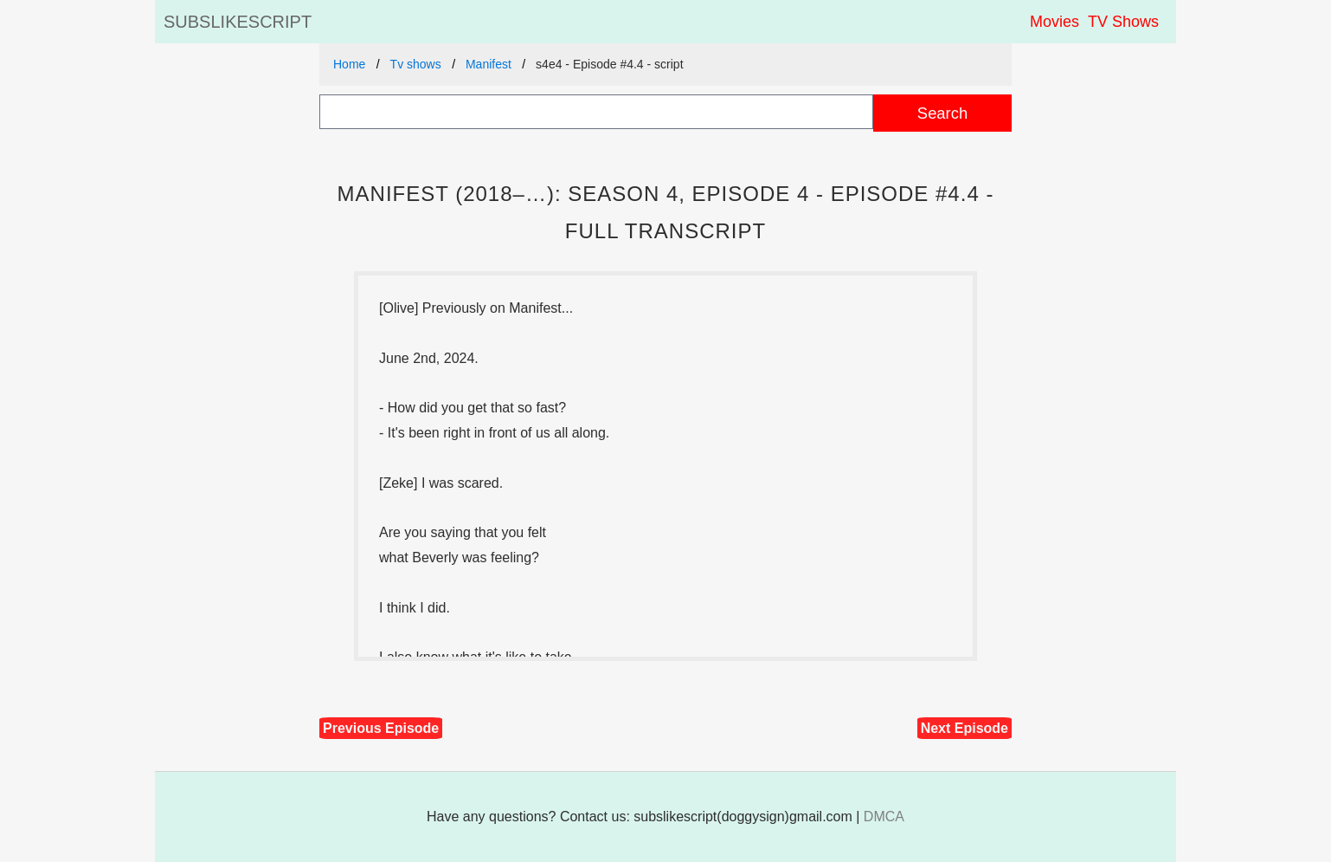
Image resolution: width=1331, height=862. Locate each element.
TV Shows (1123, 21)
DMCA (884, 816)
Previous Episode (381, 728)
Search (942, 113)
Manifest (488, 64)
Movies (1054, 21)
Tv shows (415, 64)
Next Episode (964, 728)
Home (349, 64)
